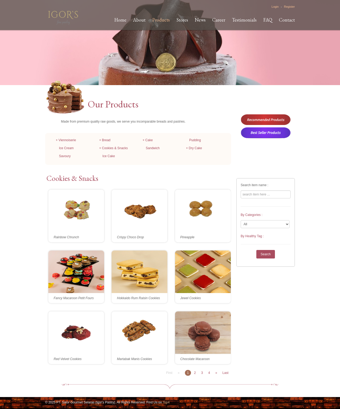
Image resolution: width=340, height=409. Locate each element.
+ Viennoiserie (66, 140)
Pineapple (187, 237)
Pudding (195, 140)
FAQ (267, 20)
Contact (287, 20)
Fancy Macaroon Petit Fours (74, 298)
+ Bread (104, 140)
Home (120, 20)
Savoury (65, 156)
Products (161, 20)
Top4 (166, 402)
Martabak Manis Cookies (134, 359)
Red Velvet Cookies (68, 359)
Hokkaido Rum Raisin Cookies (138, 298)
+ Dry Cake (194, 148)
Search (266, 254)
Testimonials (244, 20)
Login (275, 6)
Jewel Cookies (190, 298)
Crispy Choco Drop (130, 237)
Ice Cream (66, 148)
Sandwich (153, 148)
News (200, 20)
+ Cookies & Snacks (113, 148)
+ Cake (148, 140)
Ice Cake (108, 156)
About (139, 20)
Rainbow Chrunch (66, 237)
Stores (182, 20)
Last (225, 373)
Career (218, 20)
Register (289, 6)
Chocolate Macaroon (195, 359)
